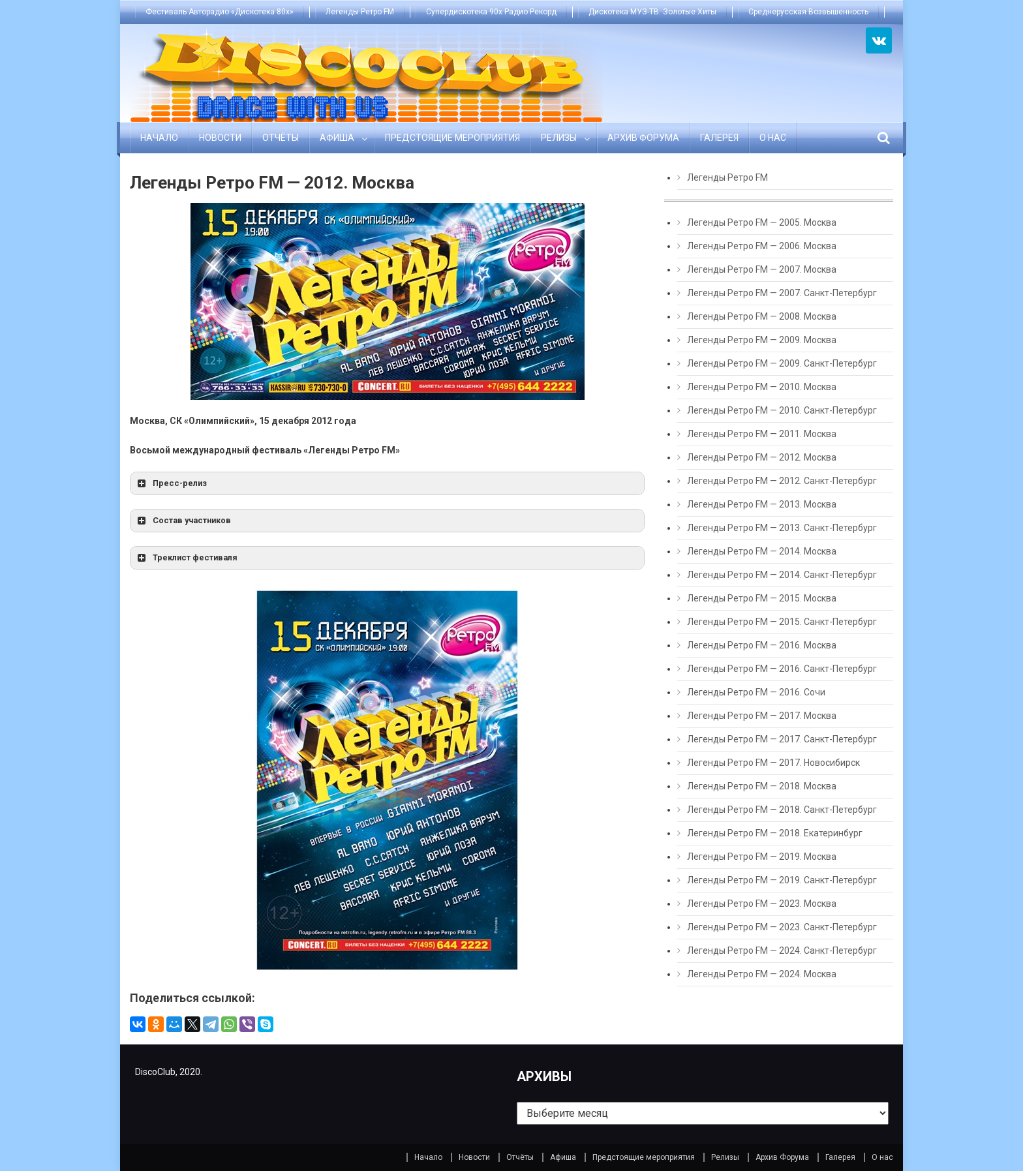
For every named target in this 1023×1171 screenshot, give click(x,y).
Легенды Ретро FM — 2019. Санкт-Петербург (782, 880)
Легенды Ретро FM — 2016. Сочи (756, 692)
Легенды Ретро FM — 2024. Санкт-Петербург (782, 950)
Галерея (719, 137)
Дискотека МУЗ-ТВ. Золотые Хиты (652, 11)
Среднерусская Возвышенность (808, 11)
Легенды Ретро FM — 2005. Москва (761, 222)
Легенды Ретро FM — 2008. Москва (761, 316)
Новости (220, 137)
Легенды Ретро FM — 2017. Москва (761, 715)
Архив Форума (643, 137)
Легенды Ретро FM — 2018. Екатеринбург (775, 833)
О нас (772, 137)
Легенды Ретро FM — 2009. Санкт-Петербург (782, 363)
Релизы (559, 137)
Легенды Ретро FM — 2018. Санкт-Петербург (782, 809)
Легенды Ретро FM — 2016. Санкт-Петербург (782, 668)
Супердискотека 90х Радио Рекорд (491, 11)
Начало (159, 137)
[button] (387, 483)
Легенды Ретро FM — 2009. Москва (761, 340)
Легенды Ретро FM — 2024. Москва (761, 974)
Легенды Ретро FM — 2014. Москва (761, 551)
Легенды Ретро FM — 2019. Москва (761, 856)
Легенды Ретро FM (360, 11)
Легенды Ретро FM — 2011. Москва (761, 434)
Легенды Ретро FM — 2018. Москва (761, 786)
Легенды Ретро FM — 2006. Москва (761, 246)
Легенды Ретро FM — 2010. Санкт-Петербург (782, 410)
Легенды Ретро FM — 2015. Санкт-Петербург (782, 621)
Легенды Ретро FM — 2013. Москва (761, 504)
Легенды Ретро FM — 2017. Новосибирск (773, 762)
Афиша (337, 137)
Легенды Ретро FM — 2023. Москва (761, 903)
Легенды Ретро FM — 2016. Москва (761, 645)
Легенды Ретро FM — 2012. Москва (761, 457)
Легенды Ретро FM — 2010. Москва (761, 387)
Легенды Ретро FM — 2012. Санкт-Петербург (782, 481)
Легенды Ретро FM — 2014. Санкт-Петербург (782, 575)
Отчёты (280, 137)
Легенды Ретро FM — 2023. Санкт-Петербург (782, 927)
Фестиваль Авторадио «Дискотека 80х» (219, 11)
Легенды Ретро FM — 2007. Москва (761, 269)
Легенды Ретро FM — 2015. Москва (761, 598)
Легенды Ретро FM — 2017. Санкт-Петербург (782, 739)
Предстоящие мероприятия (452, 137)
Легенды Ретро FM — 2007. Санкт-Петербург (782, 293)
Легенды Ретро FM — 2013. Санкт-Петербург (782, 528)
